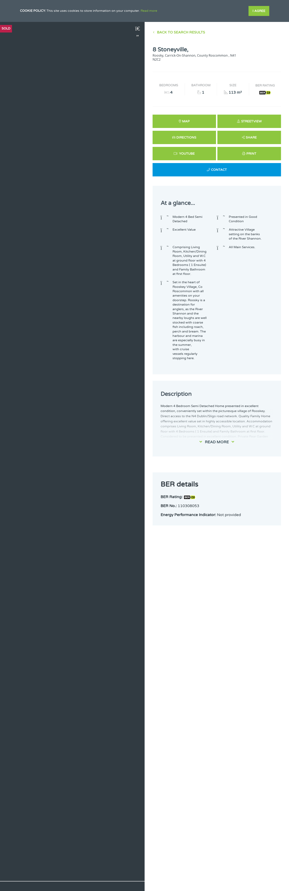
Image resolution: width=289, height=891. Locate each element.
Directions (186, 138)
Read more (149, 11)
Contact (219, 170)
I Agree (259, 11)
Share (251, 138)
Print (251, 154)
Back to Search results (181, 32)
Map (186, 121)
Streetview (251, 121)
